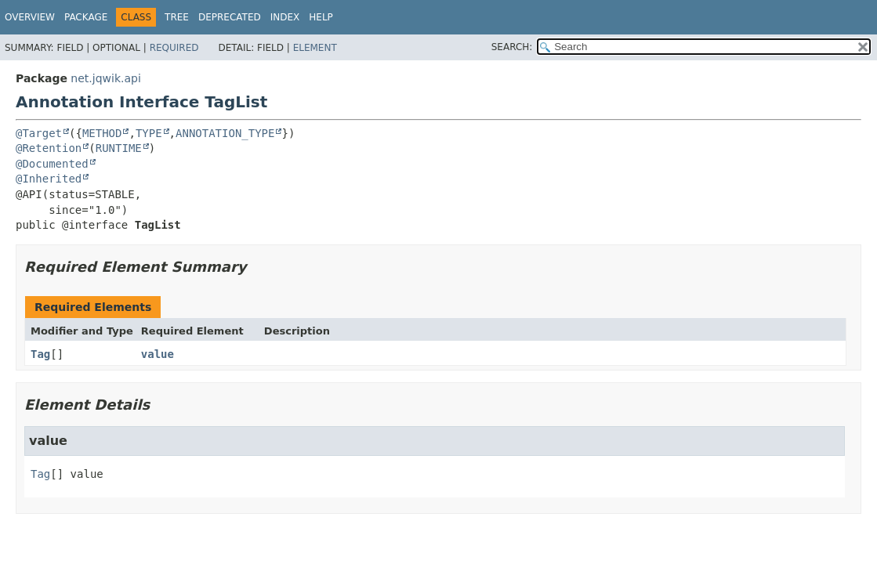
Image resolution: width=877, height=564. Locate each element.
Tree (177, 17)
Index (285, 17)
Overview (30, 17)
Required (174, 47)
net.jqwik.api (105, 78)
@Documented (52, 163)
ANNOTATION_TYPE (225, 133)
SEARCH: (512, 47)
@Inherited (49, 178)
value (157, 354)
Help (321, 17)
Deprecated (229, 17)
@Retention (49, 148)
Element (315, 47)
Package (85, 17)
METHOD (102, 133)
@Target (39, 133)
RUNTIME (119, 148)
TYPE (149, 133)
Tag (40, 354)
